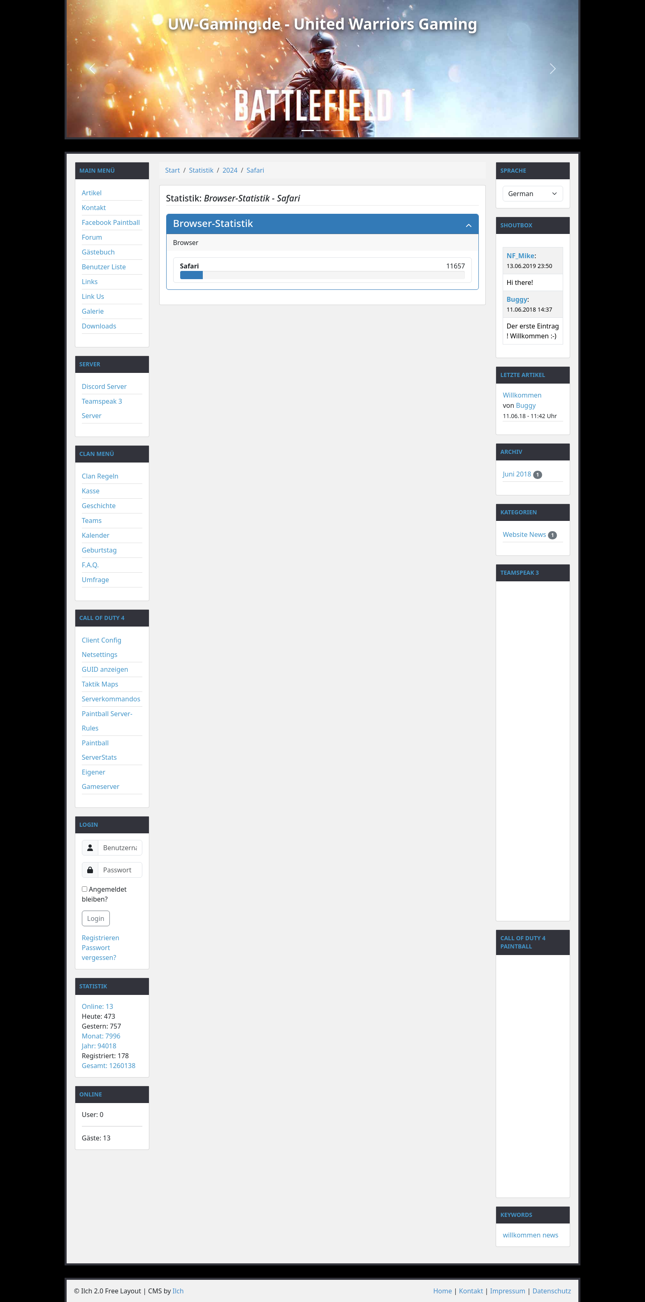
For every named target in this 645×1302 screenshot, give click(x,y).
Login (95, 918)
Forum (92, 237)
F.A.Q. (90, 564)
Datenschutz (551, 1290)
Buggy (516, 299)
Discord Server (104, 386)
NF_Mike (520, 255)
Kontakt (94, 207)
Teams (92, 520)
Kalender (95, 535)
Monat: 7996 (101, 1036)
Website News (525, 534)
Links (90, 281)
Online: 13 (97, 1006)
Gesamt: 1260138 (109, 1065)
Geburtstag (99, 550)
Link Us (93, 296)
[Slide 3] (337, 130)
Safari (255, 170)
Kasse (91, 490)
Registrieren (100, 937)
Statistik (201, 170)
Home (442, 1290)
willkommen (522, 1235)
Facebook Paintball (111, 222)
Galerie (93, 311)
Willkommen (522, 395)
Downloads (99, 326)
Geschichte (99, 505)
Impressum (508, 1290)
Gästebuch (98, 252)
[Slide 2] (322, 130)
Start (172, 170)
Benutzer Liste (104, 266)
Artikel (92, 192)
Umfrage (95, 579)
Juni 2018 (518, 474)
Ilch (178, 1290)
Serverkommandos (111, 698)
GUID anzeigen (105, 669)
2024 (230, 170)
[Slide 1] (308, 130)
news (551, 1235)
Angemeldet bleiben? (104, 894)
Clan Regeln (100, 476)
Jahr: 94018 (99, 1045)
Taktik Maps (100, 684)
